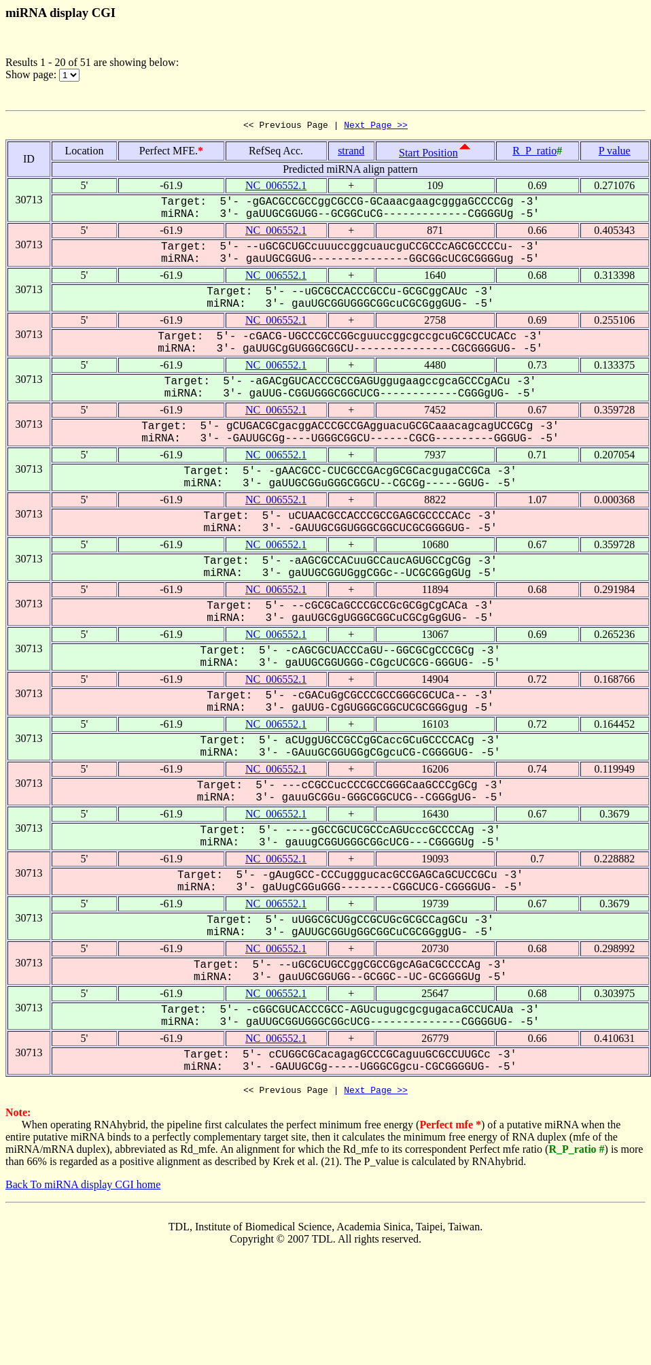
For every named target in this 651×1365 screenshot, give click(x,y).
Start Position (428, 155)
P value (615, 152)
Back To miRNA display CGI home (82, 1188)
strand (351, 152)
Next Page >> (376, 126)
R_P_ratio (534, 152)
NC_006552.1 (275, 187)
